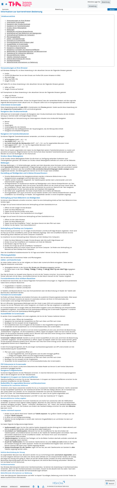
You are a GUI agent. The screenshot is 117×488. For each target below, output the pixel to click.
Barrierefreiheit (25, 486)
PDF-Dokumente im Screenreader (18, 46)
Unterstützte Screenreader (16, 22)
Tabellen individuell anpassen (17, 57)
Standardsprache (110, 481)
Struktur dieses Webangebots (16, 28)
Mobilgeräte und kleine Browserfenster (20, 31)
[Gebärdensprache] (38, 486)
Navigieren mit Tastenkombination (18, 26)
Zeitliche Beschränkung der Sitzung (18, 59)
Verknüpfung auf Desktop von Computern (21, 35)
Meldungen (10, 30)
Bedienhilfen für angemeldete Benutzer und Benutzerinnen (27, 51)
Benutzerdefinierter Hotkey (16, 55)
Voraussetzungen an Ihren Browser (18, 20)
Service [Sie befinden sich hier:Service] (111, 9)
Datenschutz (14, 486)
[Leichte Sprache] (33, 486)
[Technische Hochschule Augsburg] (20, 4)
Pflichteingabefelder (13, 37)
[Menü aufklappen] (2, 4)
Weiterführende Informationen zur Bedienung (22, 62)
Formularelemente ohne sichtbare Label (20, 42)
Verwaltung (92, 6)
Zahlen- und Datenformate (16, 39)
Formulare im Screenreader (16, 40)
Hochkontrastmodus (13, 60)
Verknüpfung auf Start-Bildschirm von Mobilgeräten (24, 33)
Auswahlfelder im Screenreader (17, 44)
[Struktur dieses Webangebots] (43, 486)
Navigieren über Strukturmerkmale (18, 24)
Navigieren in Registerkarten (16, 48)
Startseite (5, 9)
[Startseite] (6, 4)
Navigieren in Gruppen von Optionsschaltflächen (23, 50)
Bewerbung (106, 2)
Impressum (4, 486)
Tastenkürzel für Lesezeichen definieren (20, 53)
